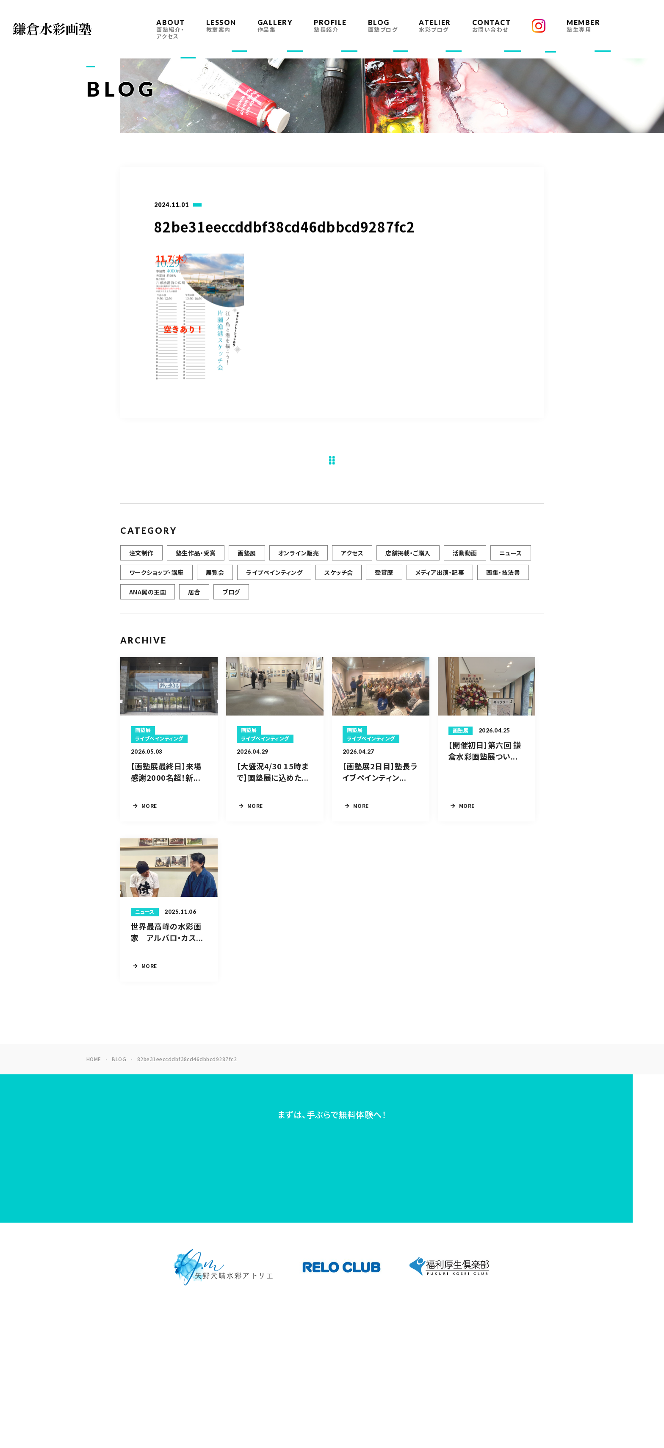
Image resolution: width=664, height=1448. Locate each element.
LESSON (221, 25)
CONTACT (491, 25)
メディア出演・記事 (439, 577)
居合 (194, 597)
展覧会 (215, 577)
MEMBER (583, 25)
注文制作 (141, 558)
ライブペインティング (274, 577)
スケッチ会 (338, 577)
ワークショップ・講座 (156, 577)
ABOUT (170, 29)
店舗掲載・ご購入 (408, 558)
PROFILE (330, 25)
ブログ (231, 597)
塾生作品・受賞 (196, 558)
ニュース (510, 558)
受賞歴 (384, 577)
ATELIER (435, 25)
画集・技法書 (503, 577)
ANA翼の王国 (147, 597)
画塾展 (247, 558)
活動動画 (465, 558)
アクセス (352, 558)
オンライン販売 (298, 558)
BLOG (383, 25)
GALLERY (275, 25)
